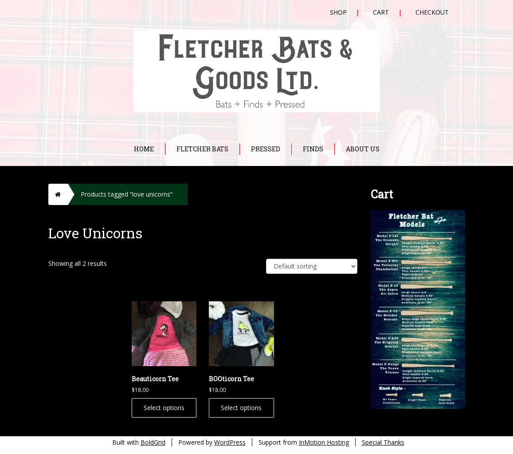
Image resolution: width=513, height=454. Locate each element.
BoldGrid (153, 442)
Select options (164, 407)
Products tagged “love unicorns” (126, 194)
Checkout (432, 12)
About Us (363, 149)
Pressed (265, 149)
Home (144, 149)
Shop (338, 12)
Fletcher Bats (202, 149)
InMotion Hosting (324, 442)
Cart (381, 12)
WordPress (230, 442)
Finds (313, 149)
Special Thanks (383, 442)
